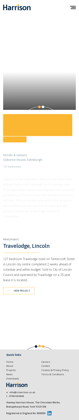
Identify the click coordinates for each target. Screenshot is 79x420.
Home (9, 361)
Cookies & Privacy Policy (55, 370)
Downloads (12, 378)
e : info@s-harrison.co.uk (20, 392)
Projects (11, 370)
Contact (45, 365)
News (9, 374)
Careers (45, 361)
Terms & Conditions (52, 374)
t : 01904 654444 (15, 396)
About (9, 365)
